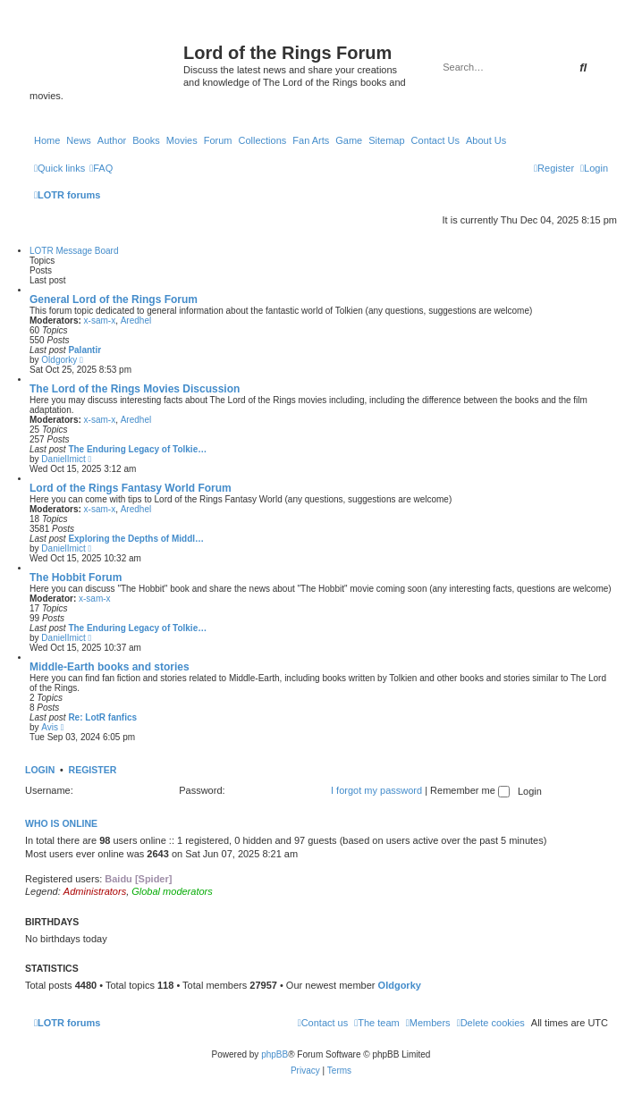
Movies (182, 140)
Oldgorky (59, 360)
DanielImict (63, 459)
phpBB (274, 1054)
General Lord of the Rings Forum (114, 299)
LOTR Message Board (74, 251)
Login (40, 769)
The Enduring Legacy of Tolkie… (137, 449)
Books (146, 140)
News (78, 140)
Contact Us (435, 140)
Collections (262, 140)
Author (111, 140)
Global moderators (172, 891)
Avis (49, 727)
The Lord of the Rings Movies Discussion (135, 389)
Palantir (84, 350)
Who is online (61, 823)
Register (93, 769)
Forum (218, 140)
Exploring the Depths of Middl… (136, 539)
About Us (486, 140)
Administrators (94, 891)
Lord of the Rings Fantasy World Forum (131, 488)
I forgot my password (376, 790)
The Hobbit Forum (76, 577)
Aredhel (136, 320)
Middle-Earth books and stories (110, 667)
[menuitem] (101, 168)
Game (348, 140)
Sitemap (386, 140)
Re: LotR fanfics (102, 717)
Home (47, 140)
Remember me (470, 790)
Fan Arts (310, 140)
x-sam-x (100, 320)
